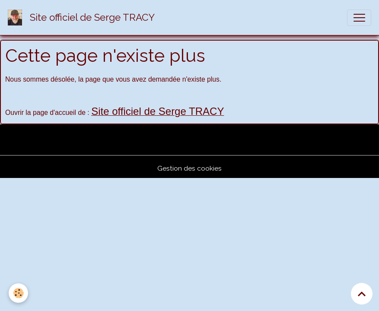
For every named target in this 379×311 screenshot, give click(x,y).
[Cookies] (18, 293)
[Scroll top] (362, 294)
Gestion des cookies (189, 168)
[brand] (83, 17)
